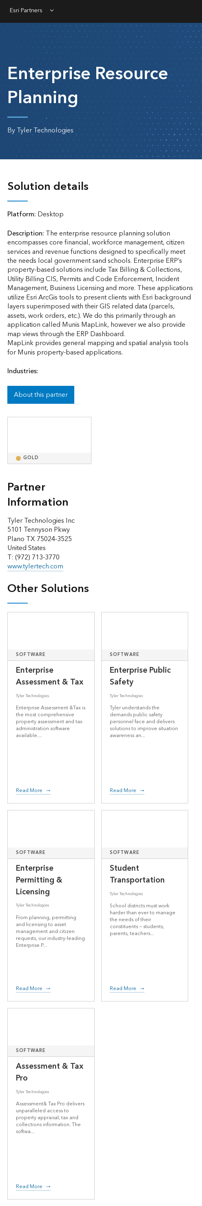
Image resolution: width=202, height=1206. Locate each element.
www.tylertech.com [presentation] (35, 566)
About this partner (41, 395)
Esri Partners (26, 11)
